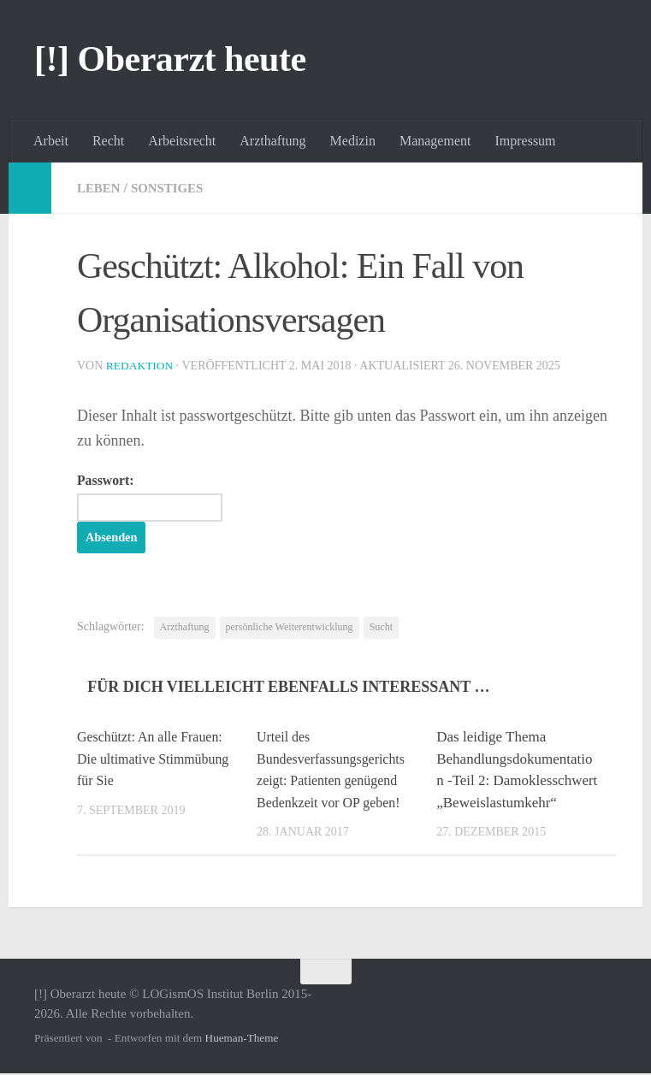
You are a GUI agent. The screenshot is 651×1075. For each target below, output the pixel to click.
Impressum (524, 140)
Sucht (381, 629)
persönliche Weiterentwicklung (289, 629)
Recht (108, 140)
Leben (100, 187)
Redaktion (141, 365)
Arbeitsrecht (182, 140)
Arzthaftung (272, 140)
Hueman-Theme (242, 1039)
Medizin (353, 140)
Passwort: (157, 498)
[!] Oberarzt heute (170, 59)
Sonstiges (173, 187)
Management (435, 140)
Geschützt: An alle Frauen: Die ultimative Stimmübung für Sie (155, 760)
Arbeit (50, 140)
